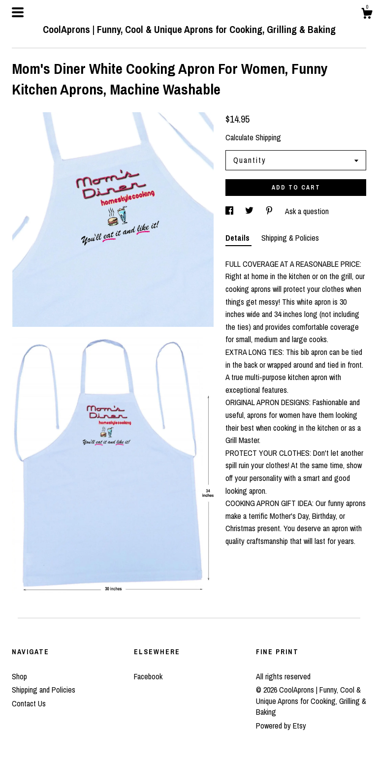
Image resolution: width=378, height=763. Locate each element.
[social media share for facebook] (230, 211)
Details (238, 237)
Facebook (148, 676)
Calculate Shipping (253, 137)
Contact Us (29, 703)
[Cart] (366, 14)
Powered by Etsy (281, 725)
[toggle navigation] (18, 12)
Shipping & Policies (290, 237)
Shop (19, 676)
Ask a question (307, 211)
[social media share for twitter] (250, 211)
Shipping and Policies (43, 689)
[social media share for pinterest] (270, 211)
